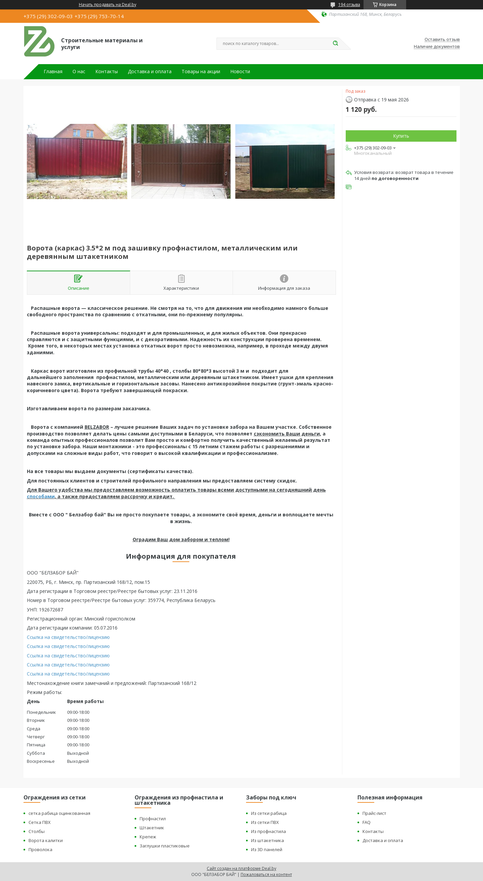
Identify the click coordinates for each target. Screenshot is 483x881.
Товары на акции (201, 71)
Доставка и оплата (150, 71)
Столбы (37, 831)
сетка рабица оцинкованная (59, 813)
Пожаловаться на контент (266, 874)
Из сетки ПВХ (265, 822)
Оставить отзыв (442, 39)
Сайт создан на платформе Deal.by (241, 868)
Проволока (40, 849)
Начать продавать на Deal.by (107, 4)
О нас (79, 71)
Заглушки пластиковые (165, 846)
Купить (401, 136)
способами (41, 496)
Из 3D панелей (266, 849)
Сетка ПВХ (40, 822)
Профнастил (153, 819)
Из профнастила (268, 831)
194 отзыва (349, 4)
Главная (53, 71)
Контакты (106, 71)
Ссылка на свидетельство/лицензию (68, 637)
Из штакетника (267, 840)
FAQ (367, 822)
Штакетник (152, 828)
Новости (240, 71)
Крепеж (148, 837)
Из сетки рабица (269, 813)
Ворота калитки (46, 840)
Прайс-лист (374, 813)
